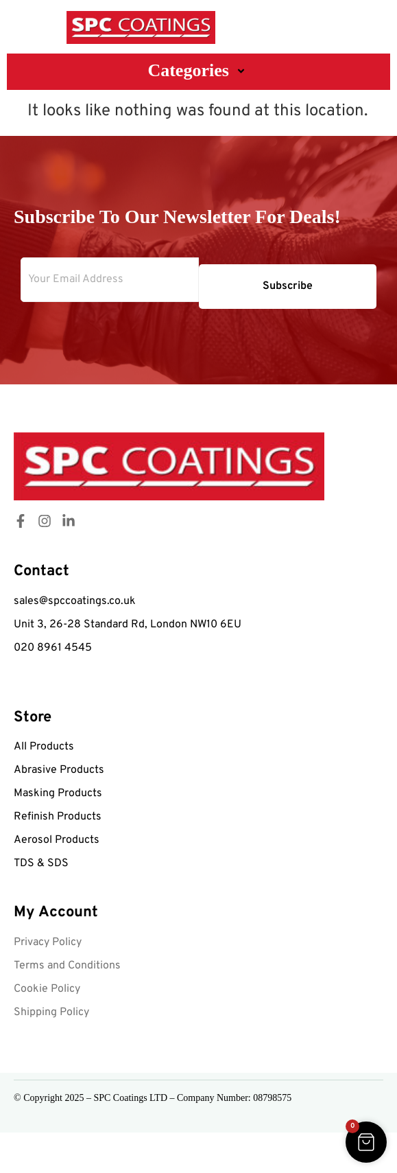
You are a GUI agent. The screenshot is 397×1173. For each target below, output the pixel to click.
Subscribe (288, 286)
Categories (198, 70)
